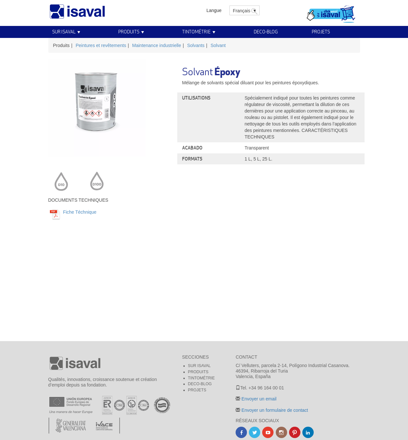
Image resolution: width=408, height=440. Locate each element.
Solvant (218, 45)
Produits (128, 32)
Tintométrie (196, 32)
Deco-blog (266, 32)
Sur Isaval (64, 32)
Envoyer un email (258, 398)
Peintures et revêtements (101, 45)
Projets (321, 32)
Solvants (195, 45)
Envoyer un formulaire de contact (274, 410)
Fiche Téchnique (79, 212)
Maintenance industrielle (156, 45)
